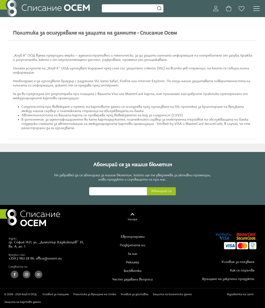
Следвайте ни (18, 267)
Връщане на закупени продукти (228, 279)
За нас (133, 254)
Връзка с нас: (17, 255)
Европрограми (133, 237)
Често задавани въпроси (132, 279)
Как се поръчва (242, 271)
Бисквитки (132, 271)
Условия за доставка (134, 294)
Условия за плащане (55, 294)
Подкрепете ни (132, 245)
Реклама (132, 262)
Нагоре (132, 219)
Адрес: (13, 238)
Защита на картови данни (22, 302)
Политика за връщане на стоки (94, 294)
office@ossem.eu (49, 259)
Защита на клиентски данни (172, 294)
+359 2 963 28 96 (21, 259)
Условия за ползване (237, 262)
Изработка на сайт (241, 296)
